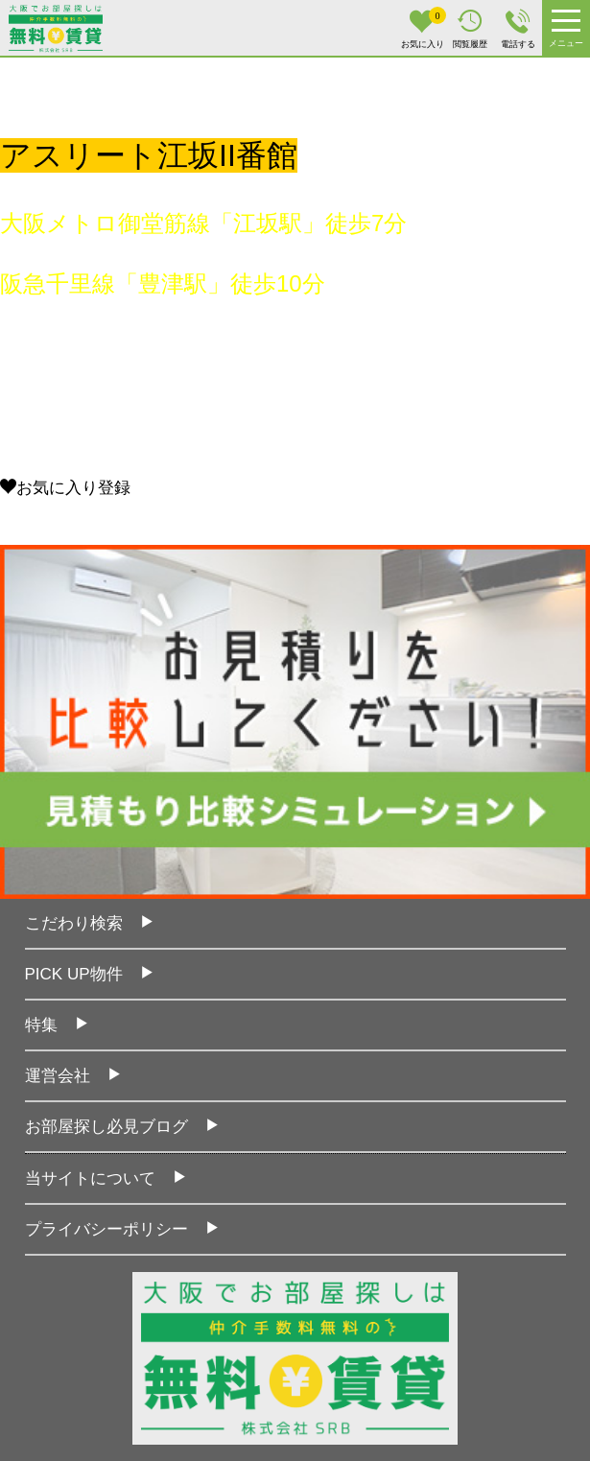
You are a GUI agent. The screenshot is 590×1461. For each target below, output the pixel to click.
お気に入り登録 (65, 488)
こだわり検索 (74, 923)
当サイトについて (90, 1178)
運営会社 (57, 1076)
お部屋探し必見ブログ (106, 1127)
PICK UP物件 (74, 974)
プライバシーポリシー (106, 1229)
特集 (41, 1025)
